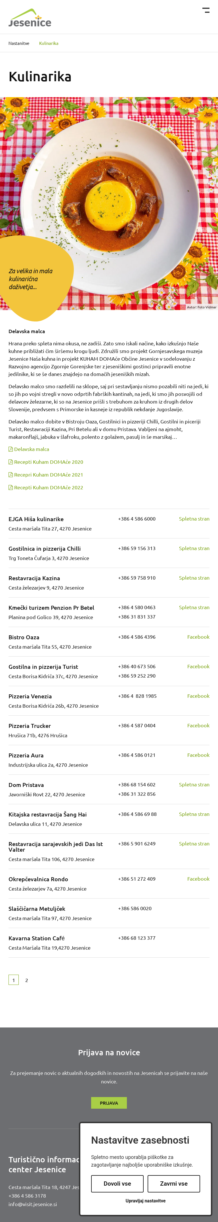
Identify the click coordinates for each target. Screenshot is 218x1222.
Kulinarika (48, 43)
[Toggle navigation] (205, 10)
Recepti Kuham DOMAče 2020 (48, 462)
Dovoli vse (117, 1183)
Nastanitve (19, 43)
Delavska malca (31, 449)
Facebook (198, 637)
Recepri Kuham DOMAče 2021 (48, 474)
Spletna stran (194, 518)
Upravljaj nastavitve (146, 1201)
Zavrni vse (174, 1183)
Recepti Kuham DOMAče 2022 (48, 487)
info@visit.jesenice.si (33, 1204)
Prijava (109, 1103)
